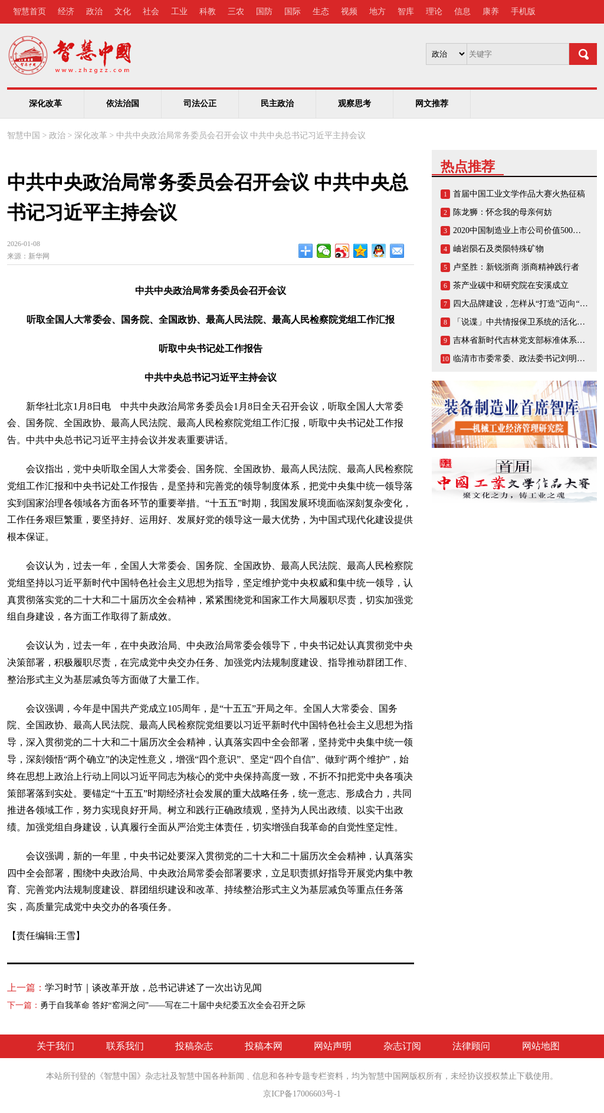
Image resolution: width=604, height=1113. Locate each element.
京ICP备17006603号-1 (301, 1093)
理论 (434, 11)
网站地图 (541, 1046)
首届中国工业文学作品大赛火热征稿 (519, 193)
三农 (236, 11)
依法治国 (122, 103)
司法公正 (199, 103)
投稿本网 (264, 1046)
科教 (207, 11)
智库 (406, 11)
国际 (292, 11)
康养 (490, 11)
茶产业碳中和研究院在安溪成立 (511, 285)
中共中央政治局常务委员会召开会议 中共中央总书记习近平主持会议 (241, 135)
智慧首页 (29, 11)
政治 (94, 11)
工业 (179, 11)
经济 (66, 11)
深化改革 (45, 103)
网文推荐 (431, 103)
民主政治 (277, 103)
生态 (321, 11)
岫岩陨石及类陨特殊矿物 (498, 248)
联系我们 (125, 1046)
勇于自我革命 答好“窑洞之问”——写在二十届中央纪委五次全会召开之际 (173, 1005)
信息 (462, 11)
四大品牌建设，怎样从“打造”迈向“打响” (526, 303)
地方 (377, 11)
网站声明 (333, 1046)
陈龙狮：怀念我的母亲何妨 (502, 212)
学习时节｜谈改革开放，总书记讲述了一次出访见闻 (153, 988)
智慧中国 (23, 135)
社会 (151, 11)
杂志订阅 (402, 1046)
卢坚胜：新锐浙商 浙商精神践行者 (516, 267)
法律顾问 (471, 1046)
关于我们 (55, 1046)
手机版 (523, 11)
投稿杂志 (194, 1046)
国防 (264, 11)
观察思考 (354, 103)
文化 (122, 11)
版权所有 (425, 1076)
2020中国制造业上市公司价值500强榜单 (525, 230)
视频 (349, 11)
